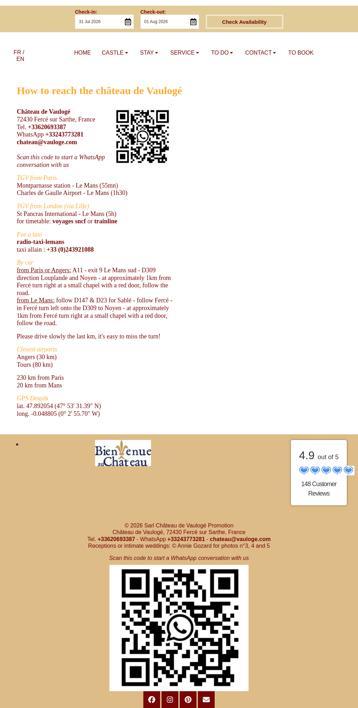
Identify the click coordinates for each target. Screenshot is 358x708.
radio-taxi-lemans (40, 241)
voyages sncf (69, 221)
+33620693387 (47, 127)
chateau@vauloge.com (47, 142)
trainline (105, 221)
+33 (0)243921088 (70, 249)
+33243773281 (64, 134)
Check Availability (244, 22)
